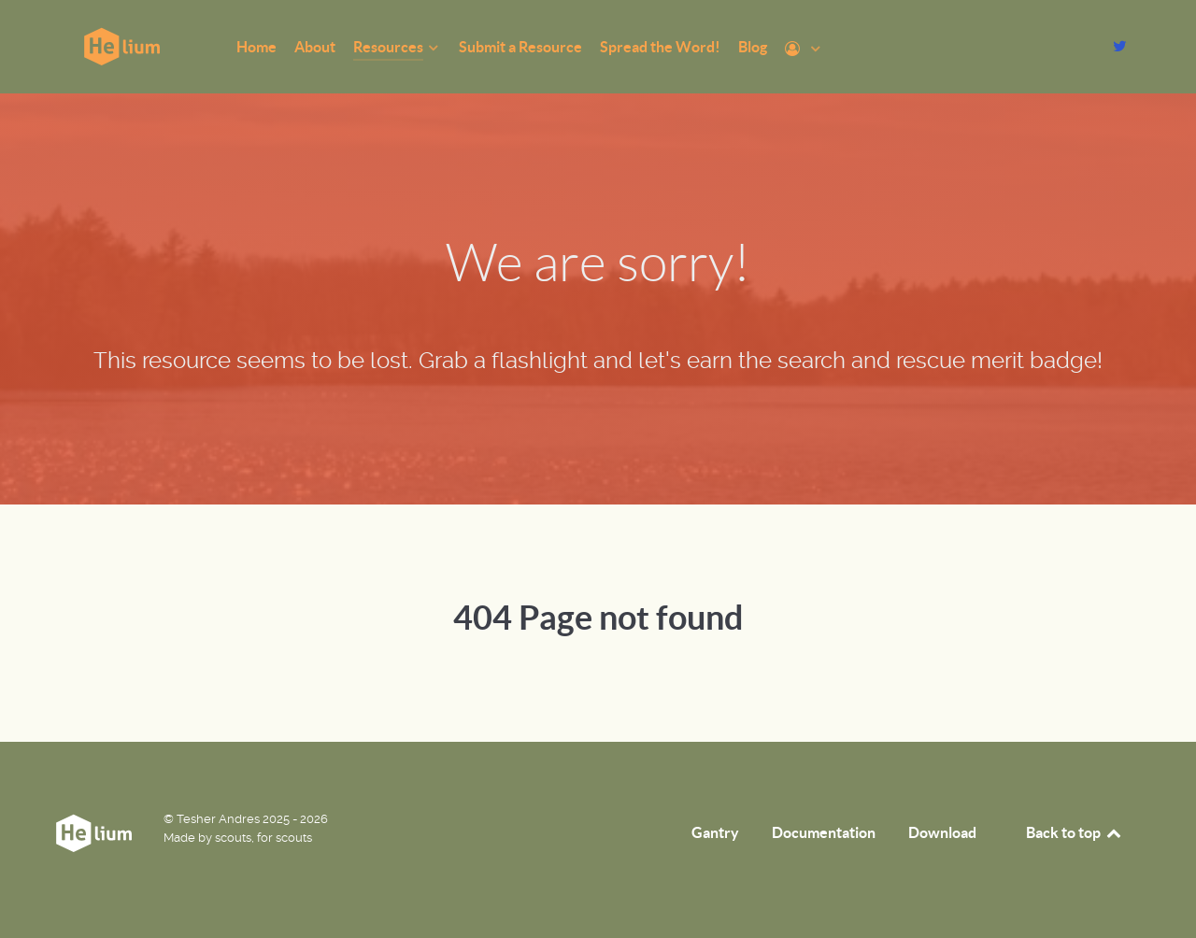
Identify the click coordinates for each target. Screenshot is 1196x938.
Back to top (1074, 832)
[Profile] (804, 49)
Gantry (715, 832)
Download (942, 832)
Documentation (824, 832)
